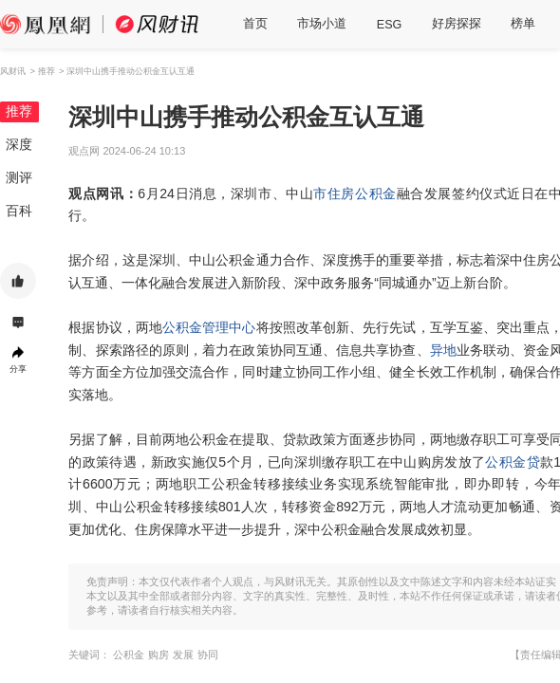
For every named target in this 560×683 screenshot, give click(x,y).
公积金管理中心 (209, 327)
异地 (443, 350)
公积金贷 (512, 462)
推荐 (19, 111)
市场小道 (321, 23)
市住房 (334, 193)
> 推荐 (41, 70)
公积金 (376, 193)
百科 (19, 210)
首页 (255, 23)
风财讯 (13, 70)
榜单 (523, 23)
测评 (19, 177)
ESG (389, 24)
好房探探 (456, 23)
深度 (19, 144)
